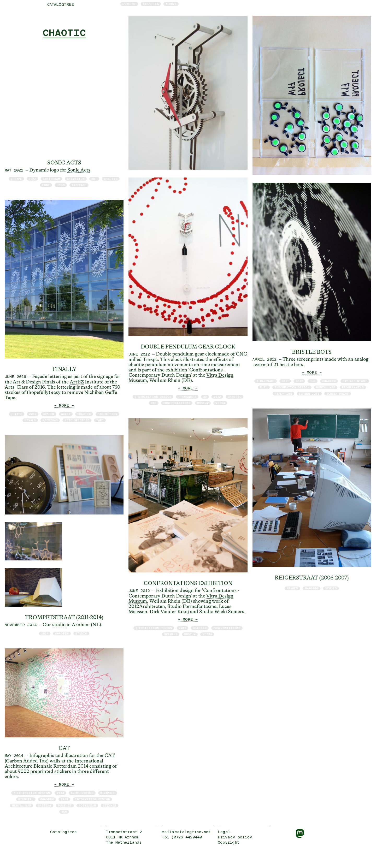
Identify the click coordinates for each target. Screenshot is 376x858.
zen (64, 811)
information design (92, 799)
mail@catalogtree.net (186, 832)
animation (76, 178)
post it (65, 805)
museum (203, 403)
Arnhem (48, 414)
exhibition (107, 414)
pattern (44, 805)
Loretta (151, 4)
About (171, 4)
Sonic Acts (78, 170)
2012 (217, 396)
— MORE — (64, 405)
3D (205, 396)
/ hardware (187, 396)
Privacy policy (235, 837)
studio (59, 625)
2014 (44, 633)
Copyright (228, 842)
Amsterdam (51, 178)
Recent (129, 4)
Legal (224, 832)
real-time (283, 393)
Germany (170, 634)
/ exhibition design (31, 793)
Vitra (220, 403)
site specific (76, 420)
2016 (32, 414)
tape (100, 420)
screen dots (309, 393)
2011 (285, 381)
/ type (16, 178)
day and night (355, 381)
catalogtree (60, 4)
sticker (109, 805)
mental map (21, 805)
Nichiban (50, 420)
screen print (337, 393)
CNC (153, 403)
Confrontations (176, 403)
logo (61, 185)
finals (30, 420)
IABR (64, 799)
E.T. (264, 387)
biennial (25, 799)
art (94, 178)
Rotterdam (87, 805)
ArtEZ (77, 382)
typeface (79, 185)
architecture (82, 793)
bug (312, 381)
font (46, 185)
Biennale (107, 793)
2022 (32, 178)
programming (353, 387)
